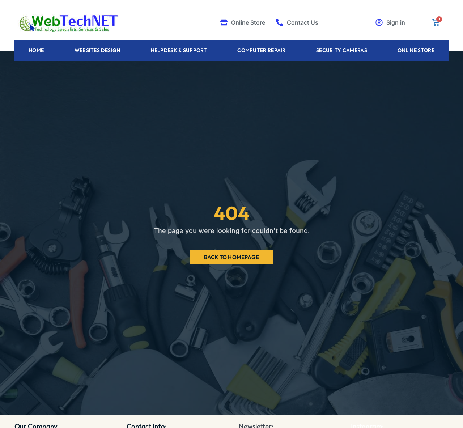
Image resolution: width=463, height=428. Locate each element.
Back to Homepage (231, 257)
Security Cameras (341, 50)
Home (36, 50)
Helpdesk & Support (179, 50)
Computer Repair (261, 50)
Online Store (416, 50)
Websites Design (97, 50)
